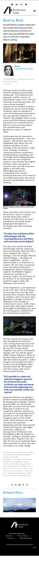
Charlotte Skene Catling (24, 69)
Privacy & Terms (22, 536)
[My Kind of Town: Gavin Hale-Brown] (19, 499)
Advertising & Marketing (17, 533)
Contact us (10, 538)
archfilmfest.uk (23, 475)
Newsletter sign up (26, 538)
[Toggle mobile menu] (35, 11)
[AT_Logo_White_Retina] (19, 523)
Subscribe (9, 536)
